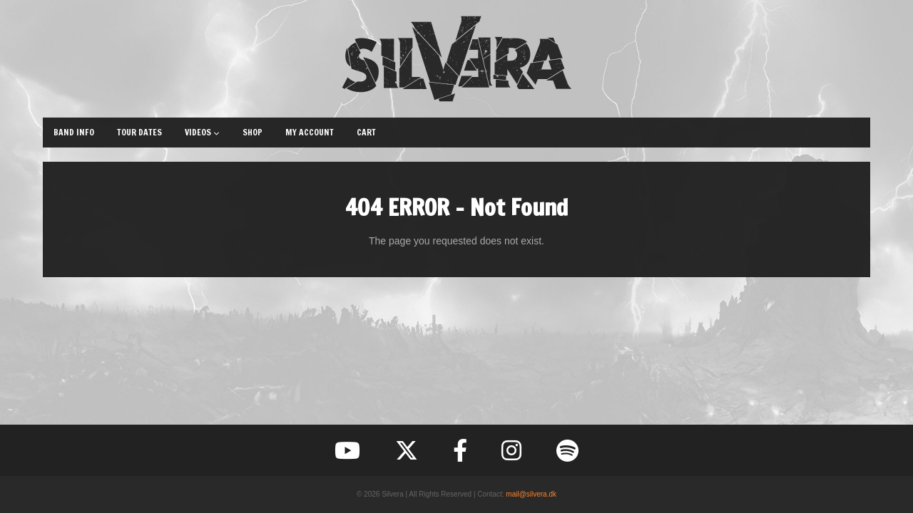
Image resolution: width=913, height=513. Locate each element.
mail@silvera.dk (531, 494)
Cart (366, 132)
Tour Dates (139, 132)
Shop (252, 132)
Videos (202, 132)
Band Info (73, 132)
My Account (309, 132)
